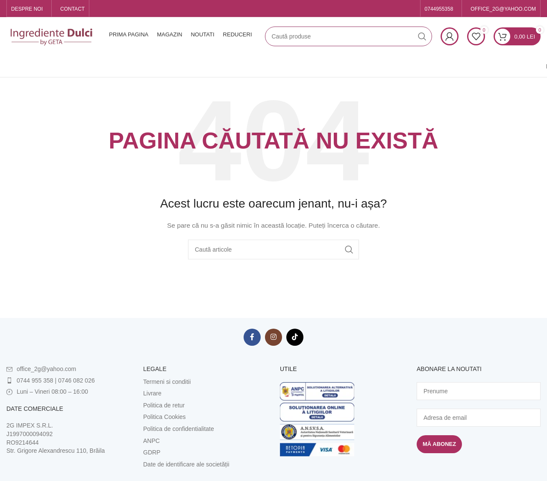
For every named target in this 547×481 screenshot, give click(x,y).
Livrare (152, 393)
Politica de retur (164, 405)
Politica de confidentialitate (178, 428)
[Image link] (317, 390)
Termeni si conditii (167, 381)
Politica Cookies (164, 416)
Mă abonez (439, 444)
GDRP (151, 452)
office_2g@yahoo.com (46, 368)
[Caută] (348, 36)
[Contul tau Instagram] (273, 337)
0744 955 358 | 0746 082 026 (56, 380)
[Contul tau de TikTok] (294, 337)
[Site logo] (51, 36)
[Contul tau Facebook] (252, 337)
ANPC (151, 440)
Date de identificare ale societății (186, 464)
